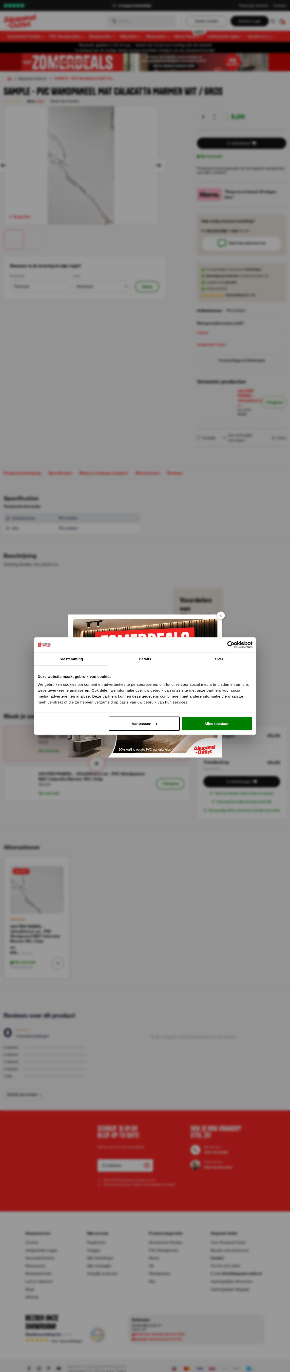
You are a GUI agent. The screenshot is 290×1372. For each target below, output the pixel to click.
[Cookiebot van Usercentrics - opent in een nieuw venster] (230, 645)
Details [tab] (145, 659)
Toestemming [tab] (71, 659)
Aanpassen (144, 723)
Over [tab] (219, 659)
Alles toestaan (217, 723)
